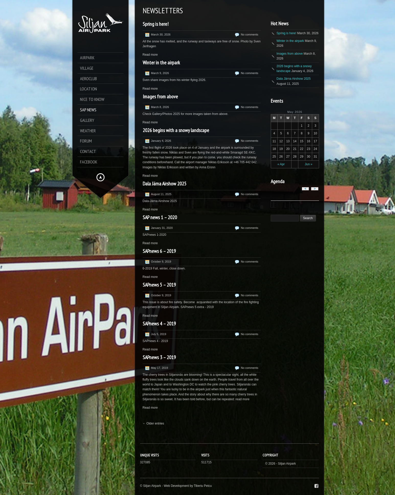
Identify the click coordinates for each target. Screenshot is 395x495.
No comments (249, 34)
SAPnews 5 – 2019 (159, 284)
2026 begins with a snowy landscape (176, 130)
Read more (150, 54)
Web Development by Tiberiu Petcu (188, 486)
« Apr (281, 164)
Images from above (160, 96)
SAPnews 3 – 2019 (159, 357)
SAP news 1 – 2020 (160, 217)
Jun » (308, 164)
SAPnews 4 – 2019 (159, 323)
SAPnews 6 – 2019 (159, 251)
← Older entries (153, 423)
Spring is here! (155, 24)
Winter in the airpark (161, 62)
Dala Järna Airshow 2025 (164, 183)
